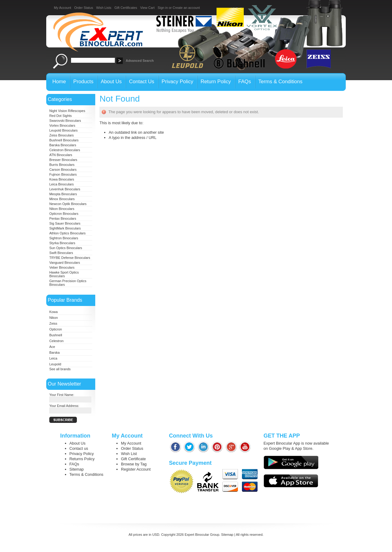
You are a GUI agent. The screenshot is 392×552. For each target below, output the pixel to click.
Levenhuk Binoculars (64, 189)
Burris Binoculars (61, 164)
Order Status (83, 7)
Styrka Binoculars (62, 243)
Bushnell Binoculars (64, 140)
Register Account (136, 469)
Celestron (56, 341)
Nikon (53, 317)
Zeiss (53, 323)
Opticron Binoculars (63, 213)
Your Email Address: (64, 406)
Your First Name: (61, 395)
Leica (53, 358)
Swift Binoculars (61, 253)
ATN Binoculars (60, 155)
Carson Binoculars (63, 169)
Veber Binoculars (61, 267)
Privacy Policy (82, 453)
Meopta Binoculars (63, 194)
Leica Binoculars (61, 184)
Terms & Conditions (87, 474)
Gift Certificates (125, 7)
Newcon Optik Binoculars (68, 204)
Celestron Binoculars (64, 150)
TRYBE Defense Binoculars (69, 257)
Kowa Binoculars (61, 179)
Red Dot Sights (60, 115)
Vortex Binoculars (62, 125)
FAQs (74, 464)
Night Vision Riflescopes (67, 111)
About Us (78, 443)
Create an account (186, 7)
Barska (54, 352)
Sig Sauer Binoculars (65, 223)
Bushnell (55, 335)
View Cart (147, 7)
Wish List (129, 453)
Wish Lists (103, 7)
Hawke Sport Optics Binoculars (64, 274)
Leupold (55, 364)
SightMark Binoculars (65, 228)
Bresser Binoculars (63, 160)
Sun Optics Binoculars (65, 248)
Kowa (53, 312)
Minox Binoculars (62, 199)
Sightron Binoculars (63, 238)
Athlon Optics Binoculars (67, 233)
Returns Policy (82, 459)
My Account (62, 7)
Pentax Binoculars (62, 218)
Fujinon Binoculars (63, 174)
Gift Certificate (133, 459)
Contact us (79, 448)
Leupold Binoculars (63, 130)
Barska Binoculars (62, 145)
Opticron (55, 329)
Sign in (163, 7)
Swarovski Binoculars (65, 120)
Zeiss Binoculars (61, 135)
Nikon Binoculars (61, 209)
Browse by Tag (134, 464)
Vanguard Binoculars (64, 262)
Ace (52, 347)
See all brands (60, 369)
